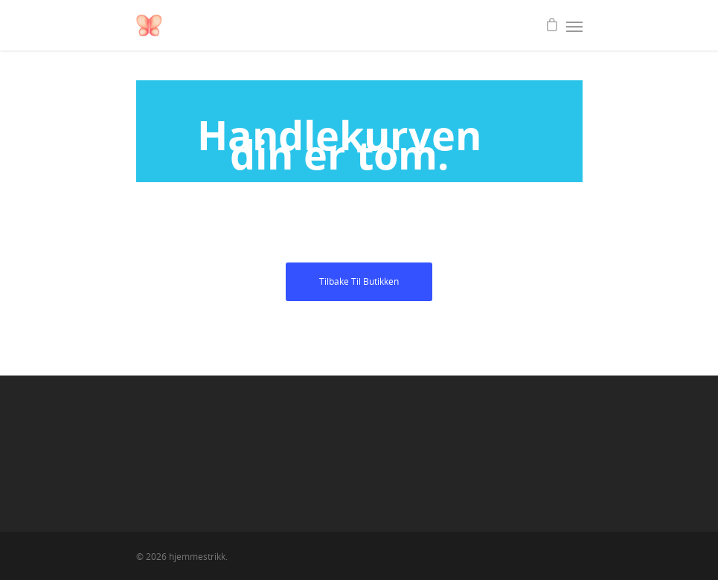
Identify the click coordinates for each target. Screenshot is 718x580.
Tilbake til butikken (359, 281)
